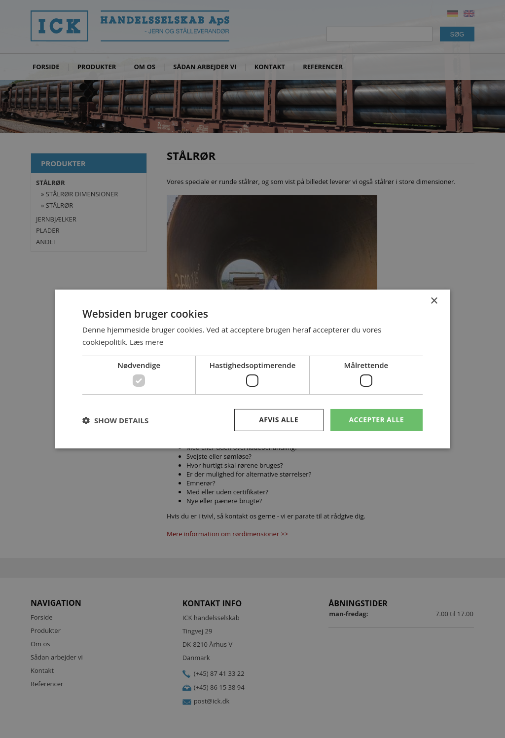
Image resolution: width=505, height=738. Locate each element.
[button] (115, 420)
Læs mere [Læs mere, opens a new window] (147, 342)
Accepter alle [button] (376, 419)
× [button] (433, 301)
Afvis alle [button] (278, 419)
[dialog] (252, 369)
